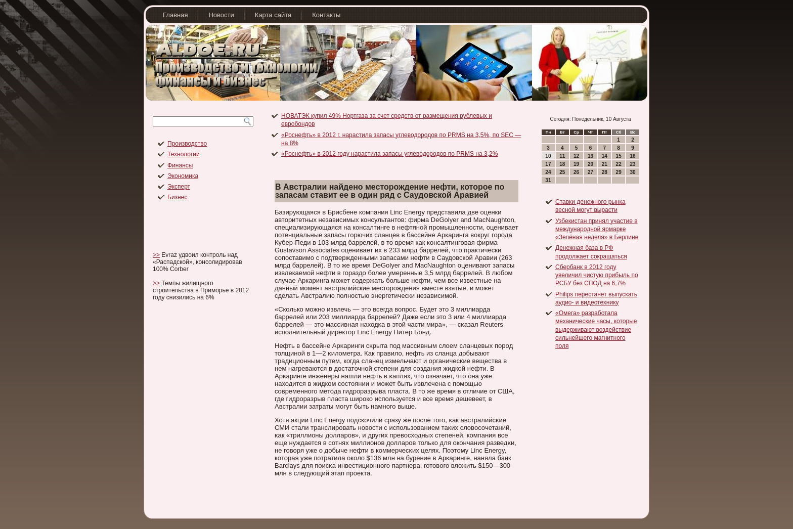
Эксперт (178, 186)
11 (562, 156)
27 (590, 172)
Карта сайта (273, 15)
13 (590, 156)
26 (576, 172)
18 (562, 164)
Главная (175, 15)
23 (632, 164)
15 (619, 156)
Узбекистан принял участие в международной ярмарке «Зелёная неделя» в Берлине (596, 229)
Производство (187, 143)
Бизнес (177, 197)
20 (590, 164)
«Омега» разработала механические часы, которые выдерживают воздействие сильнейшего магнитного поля (596, 329)
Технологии (183, 154)
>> (156, 254)
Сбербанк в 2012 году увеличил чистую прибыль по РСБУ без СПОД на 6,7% (596, 275)
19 (576, 164)
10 (548, 156)
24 (548, 172)
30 (632, 172)
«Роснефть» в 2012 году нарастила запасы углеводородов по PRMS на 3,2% (389, 153)
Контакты (326, 15)
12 (576, 156)
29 (619, 172)
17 (548, 164)
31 (548, 180)
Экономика (182, 176)
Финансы (180, 165)
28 (604, 172)
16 (632, 156)
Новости (221, 15)
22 (619, 164)
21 (604, 164)
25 (562, 172)
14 (604, 156)
